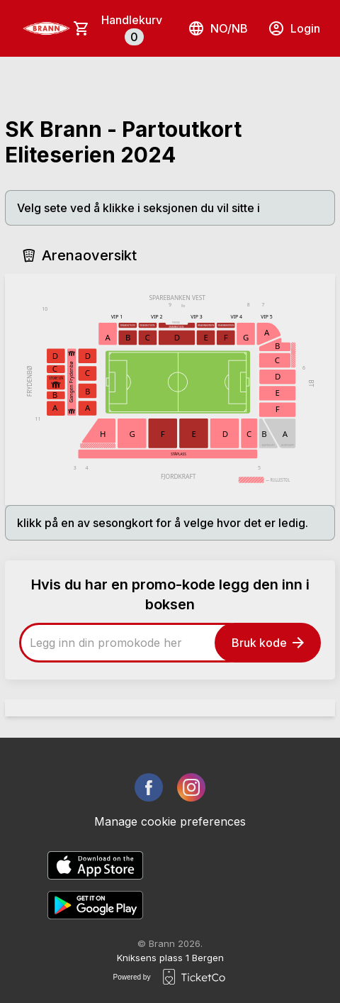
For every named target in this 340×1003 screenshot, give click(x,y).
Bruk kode (268, 643)
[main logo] (46, 28)
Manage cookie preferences (170, 821)
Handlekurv (131, 29)
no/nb (218, 28)
